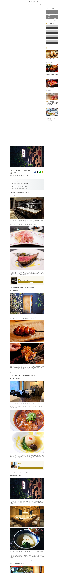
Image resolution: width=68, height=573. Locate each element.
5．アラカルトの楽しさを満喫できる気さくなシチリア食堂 (19, 188)
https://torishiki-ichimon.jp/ (16, 372)
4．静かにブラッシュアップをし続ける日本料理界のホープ (19, 186)
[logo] (34, 1)
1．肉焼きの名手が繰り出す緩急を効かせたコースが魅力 (18, 181)
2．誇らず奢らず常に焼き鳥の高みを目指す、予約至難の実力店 (19, 183)
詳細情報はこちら (30, 282)
